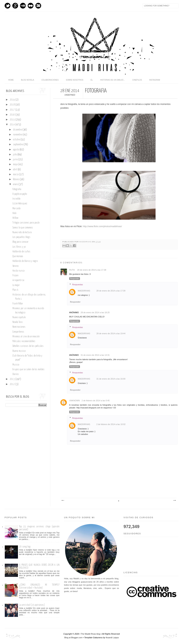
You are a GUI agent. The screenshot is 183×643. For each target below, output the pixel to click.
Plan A (15, 290)
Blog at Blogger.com (73, 637)
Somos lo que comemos (22, 227)
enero (15, 184)
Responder (74, 279)
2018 (12, 104)
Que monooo (17, 256)
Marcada (16, 208)
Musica (15, 364)
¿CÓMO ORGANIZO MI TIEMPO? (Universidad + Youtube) (39, 586)
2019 (12, 99)
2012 (12, 384)
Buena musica (19, 351)
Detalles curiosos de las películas (28, 346)
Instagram (38, 6)
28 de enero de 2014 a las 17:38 (91, 270)
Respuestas (77, 284)
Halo (14, 213)
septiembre (18, 144)
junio (15, 159)
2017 (12, 110)
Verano (15, 266)
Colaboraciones (50, 80)
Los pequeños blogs (21, 237)
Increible (16, 199)
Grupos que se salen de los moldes (28, 369)
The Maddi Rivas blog (90, 634)
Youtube (23, 6)
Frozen (15, 275)
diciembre (18, 129)
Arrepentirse (18, 280)
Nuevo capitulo (19, 317)
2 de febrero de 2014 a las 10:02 (111, 424)
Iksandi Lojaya (112, 637)
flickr (30, 6)
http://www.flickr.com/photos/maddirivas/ (102, 226)
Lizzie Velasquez (19, 203)
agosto (16, 149)
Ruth (72, 270)
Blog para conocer (20, 242)
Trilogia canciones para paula (26, 222)
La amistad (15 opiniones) (32, 605)
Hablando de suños (21, 251)
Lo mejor (16, 285)
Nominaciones (18, 327)
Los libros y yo (19, 247)
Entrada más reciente (62, 500)
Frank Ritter (17, 303)
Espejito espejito (19, 194)
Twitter (7, 6)
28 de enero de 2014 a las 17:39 (110, 291)
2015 (12, 119)
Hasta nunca (18, 271)
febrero (16, 179)
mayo (15, 164)
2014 (12, 124)
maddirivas (85, 242)
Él (92, 80)
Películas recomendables (23, 341)
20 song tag (24, 546)
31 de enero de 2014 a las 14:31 (95, 355)
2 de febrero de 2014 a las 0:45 (96, 400)
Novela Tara (17, 322)
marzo (16, 174)
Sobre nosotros (74, 80)
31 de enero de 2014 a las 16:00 (110, 379)
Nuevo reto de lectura (22, 232)
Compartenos (18, 332)
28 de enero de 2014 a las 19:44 (110, 333)
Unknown (74, 400)
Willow (15, 218)
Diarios (15, 374)
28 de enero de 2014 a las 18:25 (95, 312)
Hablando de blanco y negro (25, 261)
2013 (12, 379)
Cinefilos (137, 80)
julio (15, 154)
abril (15, 169)
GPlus (15, 6)
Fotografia (16, 189)
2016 (12, 114)
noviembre (18, 134)
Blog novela (27, 80)
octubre (16, 139)
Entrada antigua (174, 500)
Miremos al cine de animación (26, 336)
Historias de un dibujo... (112, 80)
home (11, 80)
